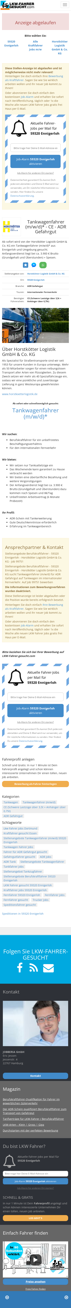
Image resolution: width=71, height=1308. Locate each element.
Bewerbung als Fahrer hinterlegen (35, 784)
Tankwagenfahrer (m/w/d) (39, 802)
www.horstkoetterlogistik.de (19, 394)
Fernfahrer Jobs (55, 895)
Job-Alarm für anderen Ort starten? (35, 172)
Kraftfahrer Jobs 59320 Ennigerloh (25, 890)
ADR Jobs (45, 857)
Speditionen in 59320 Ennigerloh (23, 913)
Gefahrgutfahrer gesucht (19, 857)
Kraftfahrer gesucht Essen (20, 833)
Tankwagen (11, 802)
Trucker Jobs (40, 900)
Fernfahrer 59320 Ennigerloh (22, 895)
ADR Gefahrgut (13, 816)
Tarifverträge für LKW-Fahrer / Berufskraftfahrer (33, 1119)
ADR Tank (10, 861)
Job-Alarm (27, 97)
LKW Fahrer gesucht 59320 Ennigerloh (28, 885)
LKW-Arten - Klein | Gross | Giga (23, 1124)
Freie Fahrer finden (36, 1288)
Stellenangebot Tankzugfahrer (23, 871)
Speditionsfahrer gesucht (20, 905)
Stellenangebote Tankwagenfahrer (42, 861)
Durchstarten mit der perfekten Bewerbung (30, 1130)
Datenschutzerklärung (22, 195)
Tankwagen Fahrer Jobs (18, 847)
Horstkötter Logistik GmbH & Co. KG (46, 273)
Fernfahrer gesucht (16, 900)
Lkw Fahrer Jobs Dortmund (20, 828)
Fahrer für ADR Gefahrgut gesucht (25, 852)
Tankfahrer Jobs (14, 866)
